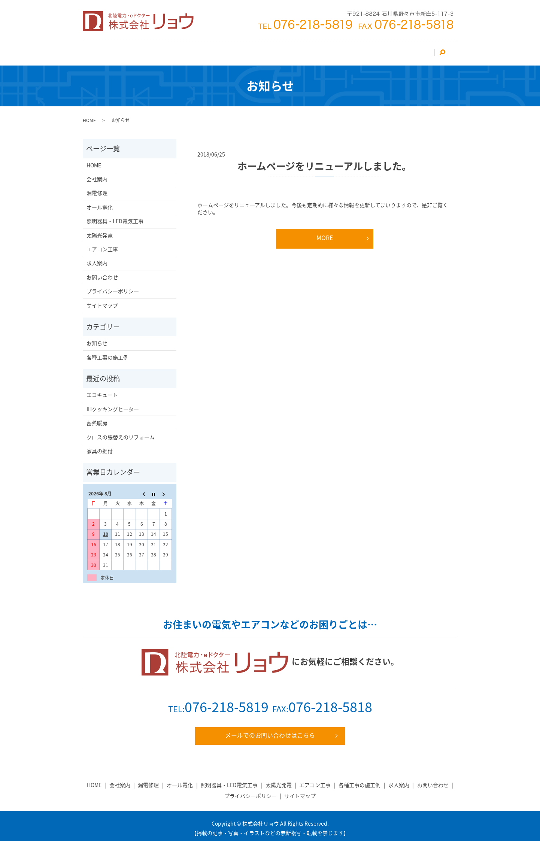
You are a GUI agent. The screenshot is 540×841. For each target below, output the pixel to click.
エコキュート (102, 390)
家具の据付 (100, 446)
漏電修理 (345, 50)
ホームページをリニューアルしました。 (324, 161)
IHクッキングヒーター (113, 404)
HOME (102, 50)
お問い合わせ (414, 50)
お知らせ (97, 338)
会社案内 (131, 50)
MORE (324, 233)
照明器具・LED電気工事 (259, 50)
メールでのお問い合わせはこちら (270, 730)
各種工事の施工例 (107, 352)
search (446, 50)
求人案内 (377, 50)
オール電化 (311, 50)
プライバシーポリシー (113, 286)
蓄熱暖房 (97, 418)
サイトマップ (102, 300)
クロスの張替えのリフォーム (121, 432)
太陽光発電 (207, 50)
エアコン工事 (167, 50)
